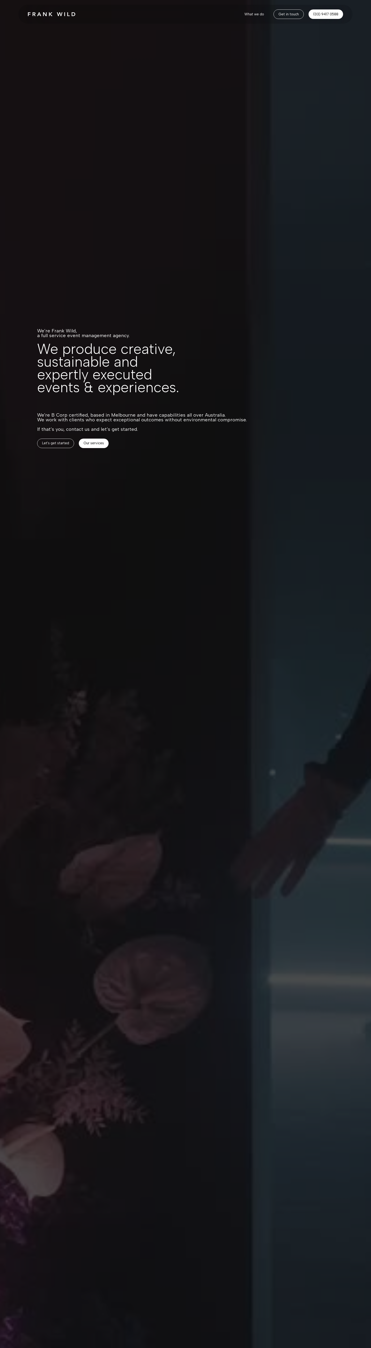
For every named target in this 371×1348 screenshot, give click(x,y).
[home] (51, 14)
